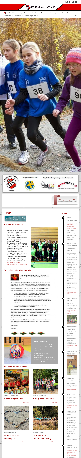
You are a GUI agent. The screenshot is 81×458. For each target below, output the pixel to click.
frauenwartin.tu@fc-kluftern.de (74, 293)
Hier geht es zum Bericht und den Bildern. (73, 311)
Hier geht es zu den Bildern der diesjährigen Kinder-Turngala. (73, 225)
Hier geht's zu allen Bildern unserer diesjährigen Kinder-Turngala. (73, 453)
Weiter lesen (25, 402)
